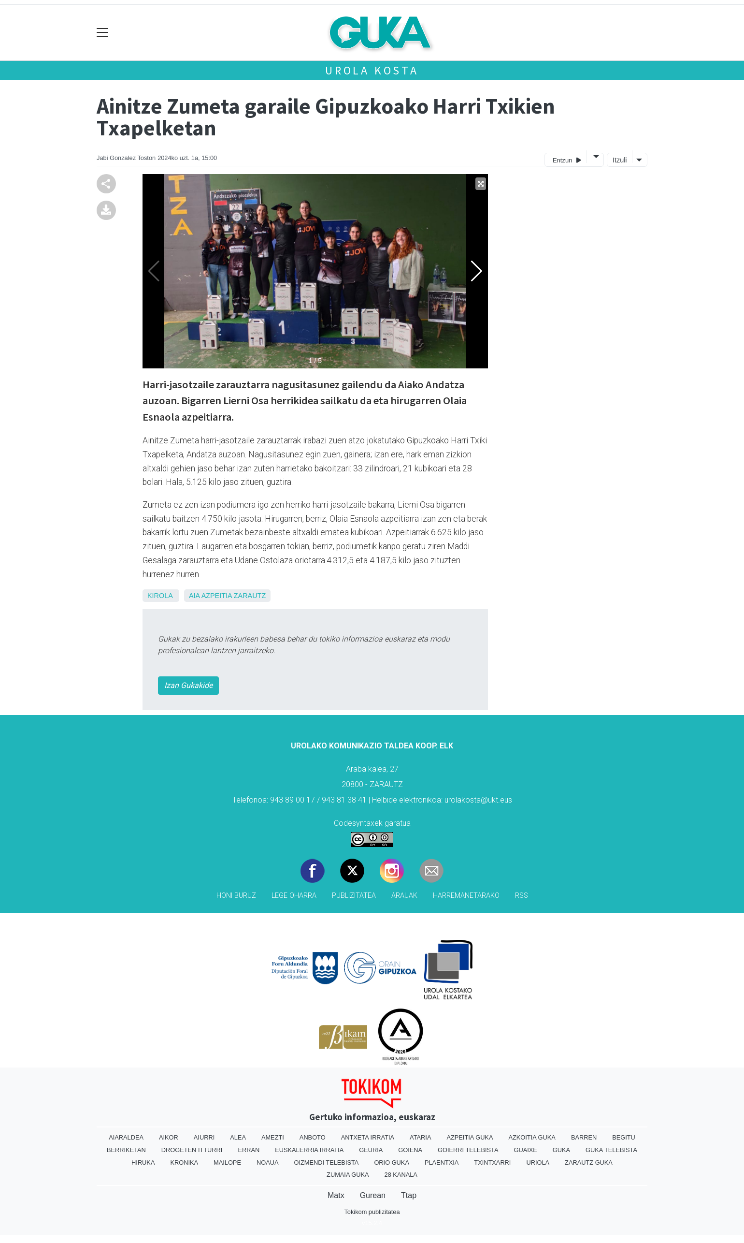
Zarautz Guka (589, 1162)
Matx (336, 1195)
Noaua (268, 1162)
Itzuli (620, 160)
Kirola (159, 596)
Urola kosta (372, 70)
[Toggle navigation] (102, 32)
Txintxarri (492, 1162)
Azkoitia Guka (531, 1137)
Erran (248, 1150)
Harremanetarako (466, 896)
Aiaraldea (126, 1137)
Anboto (313, 1137)
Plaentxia (441, 1162)
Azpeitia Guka (469, 1137)
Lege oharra (294, 896)
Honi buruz (236, 896)
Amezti (272, 1137)
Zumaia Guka (348, 1174)
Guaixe (525, 1150)
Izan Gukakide (188, 685)
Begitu (623, 1137)
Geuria (371, 1150)
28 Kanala (401, 1174)
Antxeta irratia (367, 1137)
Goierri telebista (468, 1150)
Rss (521, 896)
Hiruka (143, 1162)
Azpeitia (216, 596)
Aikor (168, 1137)
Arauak (404, 896)
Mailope (227, 1162)
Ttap (408, 1195)
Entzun (567, 160)
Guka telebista (611, 1150)
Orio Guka (391, 1162)
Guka (561, 1150)
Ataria (420, 1137)
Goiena (410, 1150)
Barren (584, 1137)
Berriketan (126, 1150)
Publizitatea (354, 896)
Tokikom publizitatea (372, 1211)
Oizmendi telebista (326, 1162)
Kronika (184, 1162)
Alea (238, 1137)
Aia (194, 596)
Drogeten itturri (192, 1150)
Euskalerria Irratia (309, 1150)
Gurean (373, 1195)
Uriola (537, 1162)
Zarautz (250, 596)
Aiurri (204, 1137)
